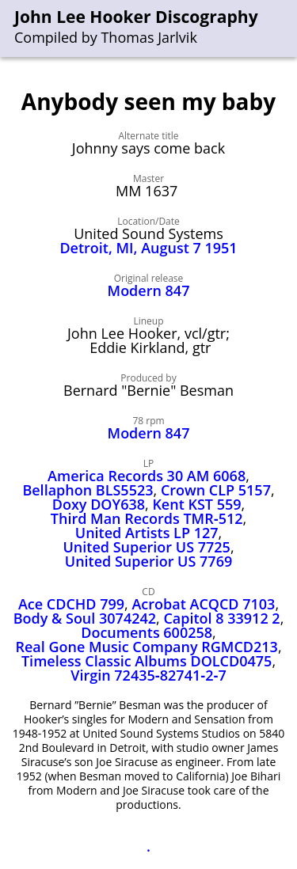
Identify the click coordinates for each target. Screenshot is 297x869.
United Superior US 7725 (146, 546)
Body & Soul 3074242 (84, 618)
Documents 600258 (146, 632)
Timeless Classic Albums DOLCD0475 (146, 660)
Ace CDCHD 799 (71, 603)
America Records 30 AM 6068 (147, 475)
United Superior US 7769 (148, 561)
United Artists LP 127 (147, 532)
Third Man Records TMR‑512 (147, 518)
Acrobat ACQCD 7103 (203, 603)
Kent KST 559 (196, 504)
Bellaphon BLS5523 (87, 489)
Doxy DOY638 (98, 504)
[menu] (285, 29)
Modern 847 (149, 290)
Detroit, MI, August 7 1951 (148, 247)
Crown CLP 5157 (216, 489)
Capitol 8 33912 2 (221, 618)
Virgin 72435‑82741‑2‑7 (148, 675)
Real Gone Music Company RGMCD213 (146, 646)
